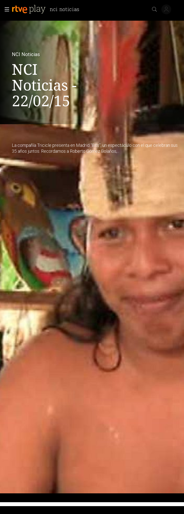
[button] (5, 9)
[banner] (47, 9)
